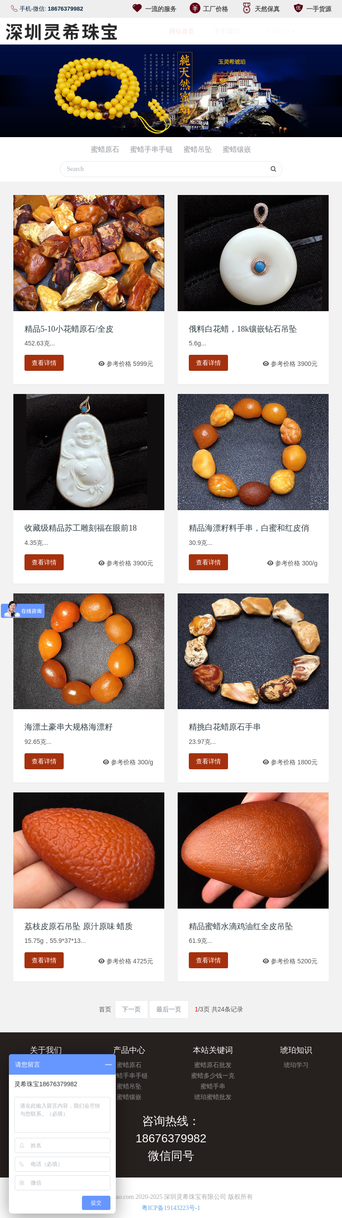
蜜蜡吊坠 (197, 149)
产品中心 (129, 1050)
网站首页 (186, 31)
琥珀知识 (296, 1050)
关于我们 (46, 1050)
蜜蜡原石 (105, 149)
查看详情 (44, 363)
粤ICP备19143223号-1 (171, 1208)
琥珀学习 (296, 1065)
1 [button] (165, 123)
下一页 (131, 1009)
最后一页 (168, 1009)
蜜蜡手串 (212, 1086)
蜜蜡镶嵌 (237, 149)
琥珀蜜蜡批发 (213, 1097)
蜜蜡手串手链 (151, 149)
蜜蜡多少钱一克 (213, 1075)
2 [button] (176, 123)
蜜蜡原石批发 (213, 1065)
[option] (171, 91)
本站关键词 (213, 1050)
